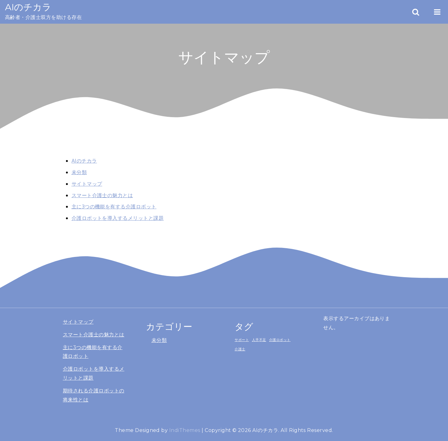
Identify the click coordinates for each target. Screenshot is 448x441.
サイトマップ (87, 183)
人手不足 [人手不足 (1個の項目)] (259, 340)
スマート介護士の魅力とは (102, 195)
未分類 (79, 172)
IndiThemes (184, 430)
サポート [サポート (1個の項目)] (242, 340)
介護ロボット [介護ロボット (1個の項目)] (280, 340)
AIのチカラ (28, 7)
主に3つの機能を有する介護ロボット (114, 206)
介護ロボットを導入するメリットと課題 (118, 218)
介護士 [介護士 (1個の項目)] (240, 349)
